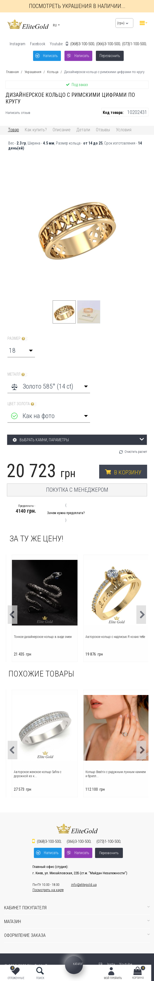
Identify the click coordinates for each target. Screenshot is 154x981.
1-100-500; (134, 43)
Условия (123, 129)
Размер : (17, 338)
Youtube (56, 44)
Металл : (17, 374)
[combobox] (21, 350)
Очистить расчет (136, 452)
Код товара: (113, 112)
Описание (62, 129)
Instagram (17, 44)
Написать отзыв (18, 113)
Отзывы (103, 129)
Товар (13, 129)
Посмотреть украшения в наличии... (77, 6)
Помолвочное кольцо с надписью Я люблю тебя (39, 639)
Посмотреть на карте (48, 890)
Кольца (52, 72)
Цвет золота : (22, 404)
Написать (50, 56)
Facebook (37, 44)
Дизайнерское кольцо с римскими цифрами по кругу (104, 72)
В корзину (127, 472)
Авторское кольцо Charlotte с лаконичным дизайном (39, 774)
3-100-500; (82, 43)
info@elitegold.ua (84, 885)
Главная (12, 72)
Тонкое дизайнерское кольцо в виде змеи (111, 637)
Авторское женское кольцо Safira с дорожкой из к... (105, 774)
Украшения (33, 72)
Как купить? (36, 129)
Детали (83, 129)
